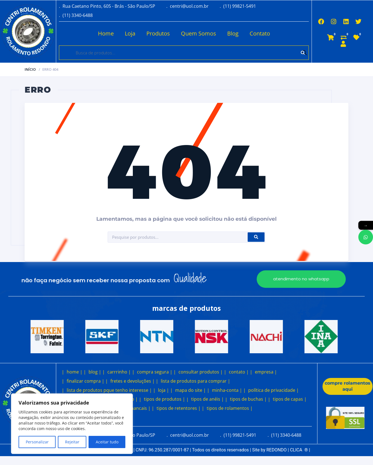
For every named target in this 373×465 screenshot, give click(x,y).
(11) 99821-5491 (239, 6)
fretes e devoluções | (132, 381)
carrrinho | (119, 372)
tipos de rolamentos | (230, 408)
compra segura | (154, 372)
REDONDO (276, 450)
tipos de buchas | (248, 399)
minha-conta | (227, 390)
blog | (95, 372)
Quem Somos (198, 33)
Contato (260, 33)
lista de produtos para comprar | (195, 381)
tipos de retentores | (179, 408)
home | (74, 372)
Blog (233, 33)
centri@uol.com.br (189, 6)
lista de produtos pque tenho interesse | (109, 390)
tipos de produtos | (164, 399)
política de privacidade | (273, 390)
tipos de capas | (290, 399)
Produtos (158, 33)
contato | (239, 372)
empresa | (266, 372)
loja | (163, 390)
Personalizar (37, 441)
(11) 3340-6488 (78, 15)
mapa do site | (190, 390)
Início (30, 69)
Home (106, 33)
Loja (130, 33)
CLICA (299, 450)
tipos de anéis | (207, 399)
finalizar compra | (85, 381)
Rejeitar (72, 441)
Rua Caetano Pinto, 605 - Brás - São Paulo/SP (109, 6)
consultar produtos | (200, 372)
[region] (72, 423)
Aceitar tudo (107, 441)
